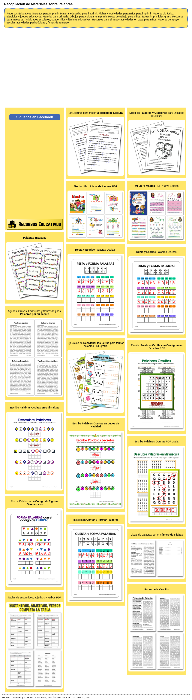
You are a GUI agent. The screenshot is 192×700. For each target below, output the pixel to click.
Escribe (34, 407)
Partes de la (156, 589)
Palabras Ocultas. (95, 249)
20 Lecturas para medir (96, 112)
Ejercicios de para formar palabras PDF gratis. (96, 344)
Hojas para (95, 519)
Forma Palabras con (34, 503)
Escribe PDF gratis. (156, 441)
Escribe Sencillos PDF (156, 347)
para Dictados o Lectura (156, 114)
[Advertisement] (96, 65)
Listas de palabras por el (156, 534)
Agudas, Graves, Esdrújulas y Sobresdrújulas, (35, 313)
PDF (95, 186)
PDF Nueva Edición (157, 185)
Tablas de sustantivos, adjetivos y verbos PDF (35, 597)
